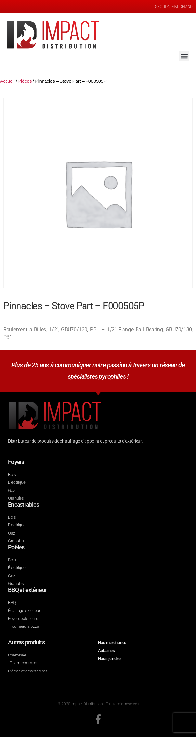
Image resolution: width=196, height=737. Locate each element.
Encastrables (23, 504)
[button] (184, 56)
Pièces (25, 81)
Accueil (7, 81)
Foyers (16, 461)
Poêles (16, 547)
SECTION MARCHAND (174, 6)
